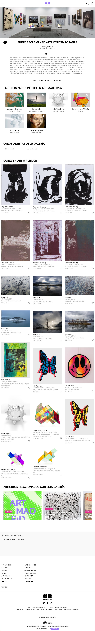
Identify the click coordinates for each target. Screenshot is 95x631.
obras (36, 80)
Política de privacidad (31, 610)
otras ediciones (30, 571)
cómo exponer (30, 573)
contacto (57, 80)
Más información (41, 629)
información (6, 565)
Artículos (45, 80)
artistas (4, 571)
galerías (4, 568)
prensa (3, 582)
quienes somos (30, 565)
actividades (5, 576)
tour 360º (28, 579)
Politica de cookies (47, 610)
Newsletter (28, 582)
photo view (28, 576)
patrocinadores (7, 579)
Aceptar (54, 629)
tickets (5, 587)
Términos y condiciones (73, 610)
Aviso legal (17, 610)
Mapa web (58, 610)
